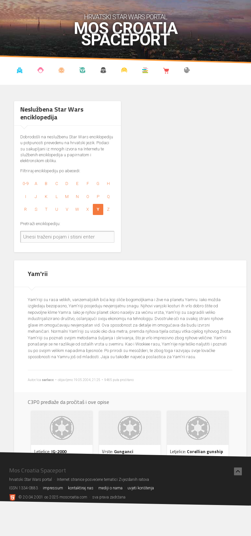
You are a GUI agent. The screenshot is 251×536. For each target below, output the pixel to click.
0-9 (25, 183)
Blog (40, 71)
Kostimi (124, 71)
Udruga (103, 71)
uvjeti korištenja (140, 488)
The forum (187, 71)
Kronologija (82, 71)
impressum (53, 488)
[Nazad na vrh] (238, 471)
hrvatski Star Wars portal (125, 17)
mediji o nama (110, 488)
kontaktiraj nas (80, 488)
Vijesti (19, 71)
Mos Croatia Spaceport (125, 34)
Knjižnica (145, 71)
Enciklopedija (61, 71)
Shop (166, 71)
